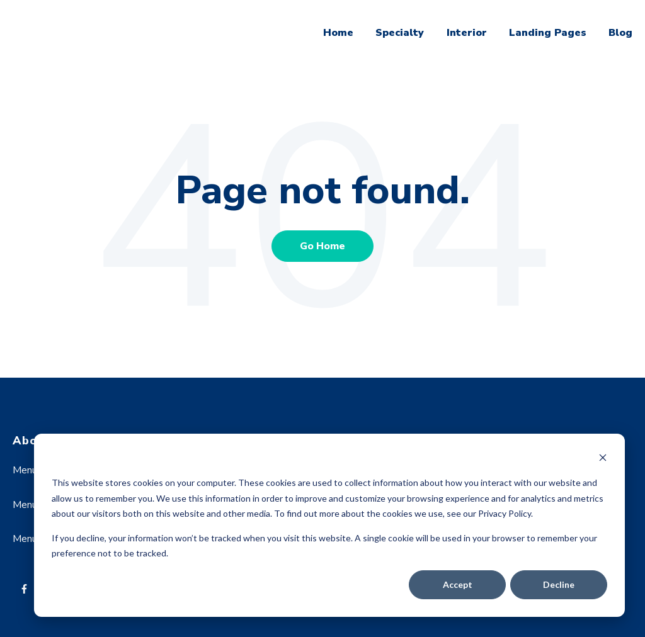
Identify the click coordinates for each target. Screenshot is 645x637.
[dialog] (329, 525)
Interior (467, 33)
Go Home (322, 246)
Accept (457, 584)
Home (338, 33)
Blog (620, 33)
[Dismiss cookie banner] (602, 459)
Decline (558, 584)
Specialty (399, 33)
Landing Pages (547, 33)
